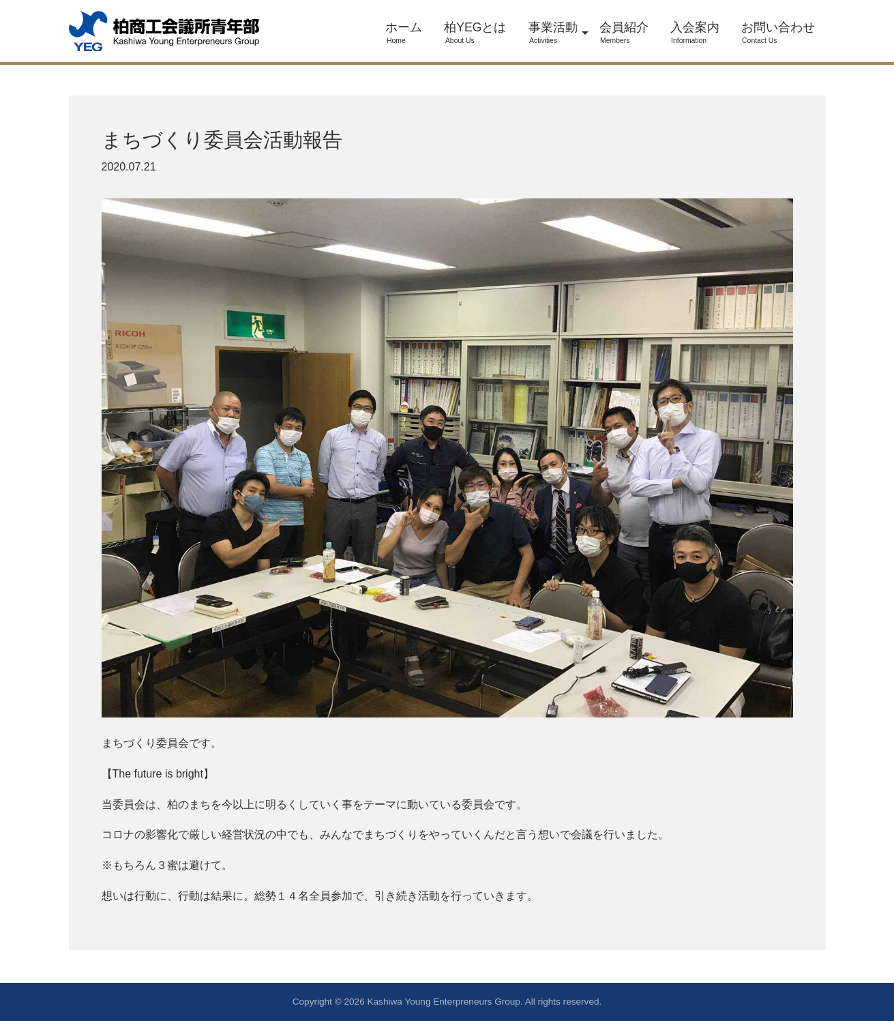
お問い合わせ (778, 32)
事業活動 (553, 32)
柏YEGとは (475, 32)
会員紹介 (624, 32)
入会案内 (694, 32)
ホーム (403, 32)
